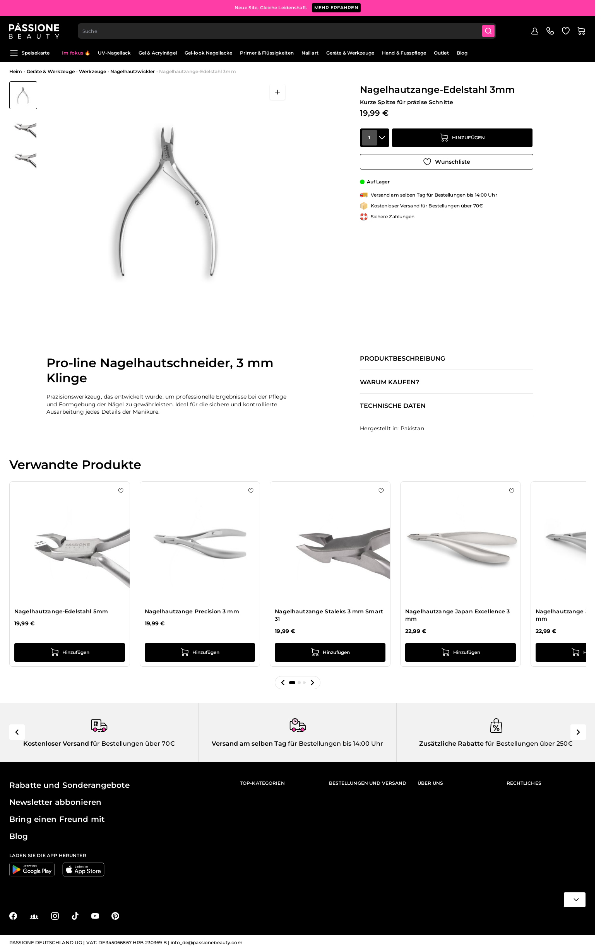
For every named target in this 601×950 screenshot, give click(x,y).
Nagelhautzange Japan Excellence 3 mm (457, 615)
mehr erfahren (336, 7)
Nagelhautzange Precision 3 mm (192, 611)
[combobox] (287, 29)
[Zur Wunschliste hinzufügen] (446, 161)
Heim (15, 71)
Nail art (309, 53)
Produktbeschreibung (402, 359)
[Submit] (489, 29)
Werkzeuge (92, 71)
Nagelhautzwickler (132, 71)
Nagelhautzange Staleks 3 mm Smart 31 (329, 615)
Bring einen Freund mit (56, 819)
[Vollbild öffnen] (277, 92)
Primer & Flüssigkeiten (267, 53)
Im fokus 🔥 (76, 53)
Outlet (441, 53)
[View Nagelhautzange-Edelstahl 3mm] (23, 95)
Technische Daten (393, 406)
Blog (462, 53)
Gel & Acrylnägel (158, 53)
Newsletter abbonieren (55, 802)
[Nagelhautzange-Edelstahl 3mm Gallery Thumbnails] (23, 125)
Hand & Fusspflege (404, 53)
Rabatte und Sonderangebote (69, 785)
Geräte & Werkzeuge (350, 53)
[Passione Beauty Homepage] (34, 29)
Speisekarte (29, 53)
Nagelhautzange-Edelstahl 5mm (61, 611)
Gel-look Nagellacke (208, 53)
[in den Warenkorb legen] (462, 139)
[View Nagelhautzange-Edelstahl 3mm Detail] (23, 125)
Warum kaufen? (389, 382)
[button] (283, 682)
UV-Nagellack (114, 53)
